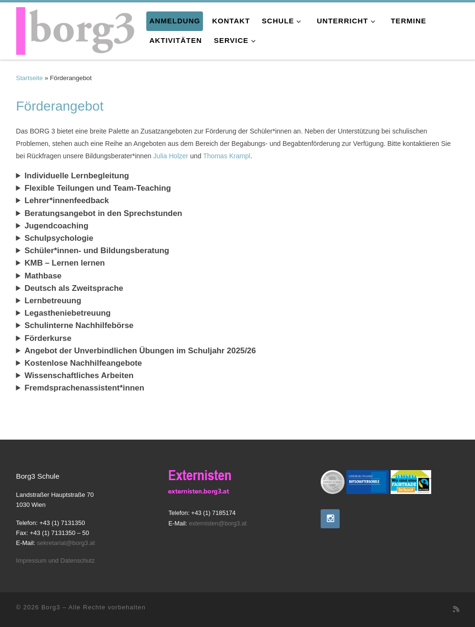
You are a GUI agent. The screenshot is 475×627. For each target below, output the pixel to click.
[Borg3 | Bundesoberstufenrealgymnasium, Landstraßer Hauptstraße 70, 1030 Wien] (75, 29)
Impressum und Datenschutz (55, 560)
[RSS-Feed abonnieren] (456, 609)
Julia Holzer (171, 156)
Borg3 (51, 607)
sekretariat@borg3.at (66, 542)
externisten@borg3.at (217, 523)
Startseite (29, 78)
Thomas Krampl (226, 156)
